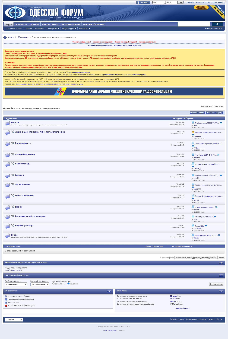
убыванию (72, 283)
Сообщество (52, 28)
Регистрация (217, 2)
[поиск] (193, 24)
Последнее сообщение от (181, 246)
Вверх (221, 258)
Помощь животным (147, 42)
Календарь (39, 28)
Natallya (19, 270)
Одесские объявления (93, 24)
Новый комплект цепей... (205, 207)
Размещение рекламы (196, 319)
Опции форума (68, 28)
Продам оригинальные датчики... (208, 185)
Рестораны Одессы (71, 24)
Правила (35, 24)
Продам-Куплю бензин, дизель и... (209, 196)
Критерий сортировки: (39, 281)
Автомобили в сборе (25, 154)
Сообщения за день (14, 28)
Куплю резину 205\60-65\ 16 (206, 235)
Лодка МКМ (199, 226)
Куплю (14, 235)
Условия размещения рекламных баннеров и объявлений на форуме (114, 45)
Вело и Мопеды (22, 163)
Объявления (23, 37)
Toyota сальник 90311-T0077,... (207, 123)
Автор (18, 246)
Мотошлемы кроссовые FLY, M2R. (208, 144)
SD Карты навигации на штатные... (208, 132)
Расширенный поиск (213, 28)
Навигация (83, 28)
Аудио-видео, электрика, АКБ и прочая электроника (40, 131)
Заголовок (9, 246)
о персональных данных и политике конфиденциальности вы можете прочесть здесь (48, 84)
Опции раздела (198, 113)
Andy (13, 270)
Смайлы (173, 299)
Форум (9, 24)
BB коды (173, 296)
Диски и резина (22, 184)
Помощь (190, 2)
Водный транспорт (24, 225)
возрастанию (58, 283)
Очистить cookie (203, 2)
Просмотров (158, 246)
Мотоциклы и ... (23, 143)
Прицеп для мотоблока (204, 217)
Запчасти (19, 175)
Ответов (148, 246)
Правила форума (182, 308)
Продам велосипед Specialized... (208, 164)
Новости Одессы (50, 24)
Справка (28, 28)
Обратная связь (177, 319)
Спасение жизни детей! (103, 42)
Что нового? (21, 24)
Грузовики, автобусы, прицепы (30, 216)
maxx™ (7, 270)
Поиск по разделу (215, 113)
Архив (211, 319)
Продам (15, 122)
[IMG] (172, 301)
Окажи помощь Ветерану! (125, 42)
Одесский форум (109, 330)
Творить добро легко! (81, 42)
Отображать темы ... (13, 281)
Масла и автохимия (24, 195)
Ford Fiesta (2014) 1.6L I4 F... (206, 155)
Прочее (18, 206)
